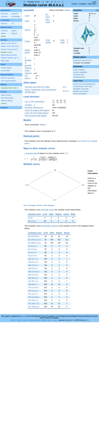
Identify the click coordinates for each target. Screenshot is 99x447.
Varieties (4, 40)
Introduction (5, 10)
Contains (30, 105)
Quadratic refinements (34, 107)
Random (15, 14)
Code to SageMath (80, 72)
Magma (67, 10)
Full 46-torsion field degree (35, 116)
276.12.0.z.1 (33, 294)
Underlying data (79, 77)
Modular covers (31, 164)
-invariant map (30, 153)
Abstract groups (6, 101)
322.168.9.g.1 (33, 307)
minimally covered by (51, 226)
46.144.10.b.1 (33, 236)
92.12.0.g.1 (32, 249)
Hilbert (3, 33)
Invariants (28, 10)
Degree (58, 214)
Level (27, 16)
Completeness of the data (82, 86)
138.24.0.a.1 (33, 262)
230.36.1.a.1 (33, 281)
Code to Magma (79, 70)
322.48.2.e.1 (33, 300)
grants (23, 316)
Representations (7, 75)
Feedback (83, 4)
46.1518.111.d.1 (34, 240)
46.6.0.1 (66, 91)
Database (4, 108)
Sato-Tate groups (7, 98)
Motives (4, 84)
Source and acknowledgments (84, 84)
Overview (4, 14)
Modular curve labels (80, 91)
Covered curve (34, 214)
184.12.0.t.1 (33, 268)
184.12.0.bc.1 (33, 272)
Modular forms (6, 27)
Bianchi (14, 33)
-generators (34, 101)
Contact (12, 320)
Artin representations (8, 81)
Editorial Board (46, 320)
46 (47, 2)
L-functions (5, 20)
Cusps (27, 41)
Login (94, 2)
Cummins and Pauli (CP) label (37, 87)
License (25, 320)
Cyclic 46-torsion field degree (36, 113)
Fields (3, 64)
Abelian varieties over (10, 58)
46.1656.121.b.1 (34, 243)
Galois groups (6, 95)
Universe (4, 16)
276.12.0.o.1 (33, 291)
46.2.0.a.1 (32, 221)
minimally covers (47, 210)
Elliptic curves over (8, 43)
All (12, 23)
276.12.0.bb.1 (33, 297)
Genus (27, 30)
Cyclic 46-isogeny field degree (37, 110)
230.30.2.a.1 (33, 278)
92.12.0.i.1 (32, 252)
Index (27, 21)
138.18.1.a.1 (33, 259)
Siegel (3, 36)
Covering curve (35, 233)
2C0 (64, 87)
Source (55, 320)
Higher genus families (9, 55)
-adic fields (5, 71)
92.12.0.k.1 (32, 256)
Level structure (31, 96)
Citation (74, 4)
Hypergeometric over (9, 88)
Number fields (6, 68)
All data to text (78, 75)
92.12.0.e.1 (32, 246)
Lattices (4, 103)
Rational (4, 23)
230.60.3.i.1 (33, 284)
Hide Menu (92, 4)
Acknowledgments (35, 320)
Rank (73, 214)
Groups (3, 92)
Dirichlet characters (8, 78)
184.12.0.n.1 (33, 265)
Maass (14, 31)
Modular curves (34, 2)
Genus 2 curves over (9, 49)
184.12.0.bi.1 (33, 275)
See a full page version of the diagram (38, 205)
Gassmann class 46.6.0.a (82, 60)
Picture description (80, 94)
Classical (4, 31)
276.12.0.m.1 (33, 287)
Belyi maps (5, 61)
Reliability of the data (80, 89)
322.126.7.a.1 (33, 303)
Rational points (31, 136)
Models (27, 120)
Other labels (29, 82)
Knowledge (16, 16)
